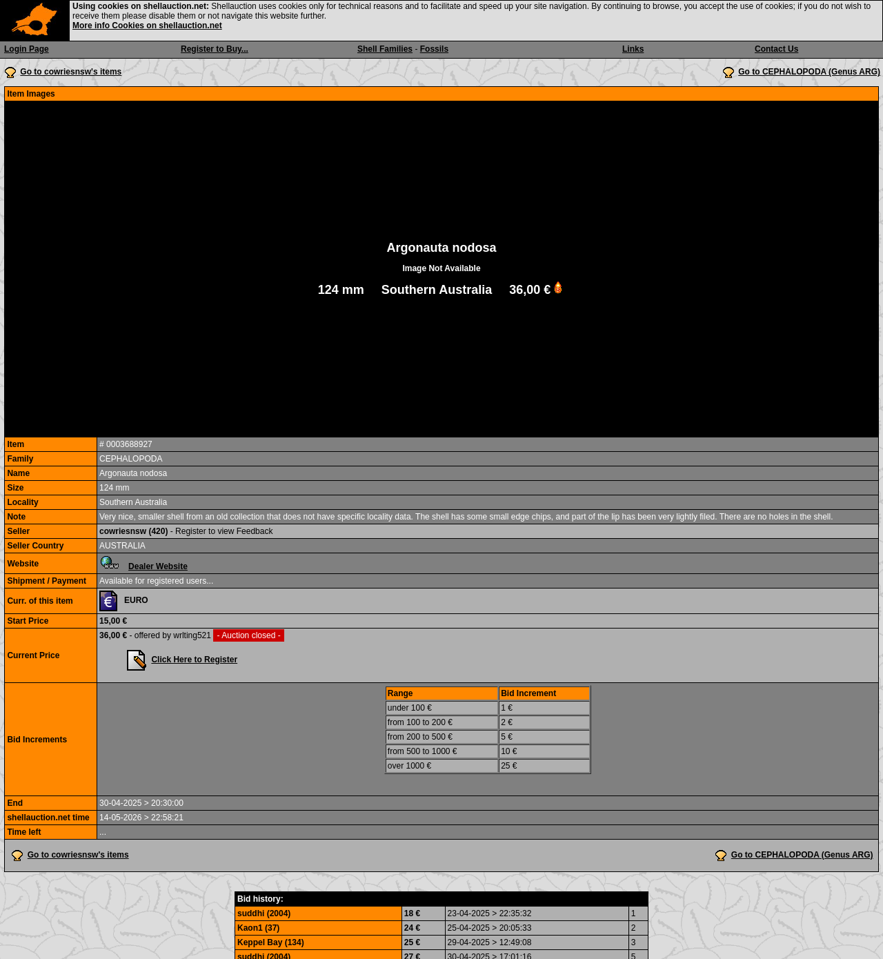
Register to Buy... (214, 49)
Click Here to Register (194, 659)
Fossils (434, 49)
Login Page (26, 49)
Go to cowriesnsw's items (70, 72)
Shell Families (385, 49)
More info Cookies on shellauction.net (147, 25)
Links (633, 49)
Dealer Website (158, 566)
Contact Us (776, 49)
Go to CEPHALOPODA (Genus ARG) (809, 72)
